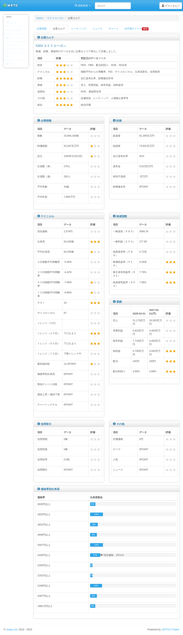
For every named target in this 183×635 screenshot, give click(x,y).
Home (39, 18)
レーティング (78, 28)
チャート (113, 28)
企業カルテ (59, 28)
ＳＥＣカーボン (56, 18)
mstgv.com (12, 629)
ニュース (97, 28)
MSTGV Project (170, 629)
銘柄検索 (46, 5)
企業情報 (42, 28)
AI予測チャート (137, 28)
